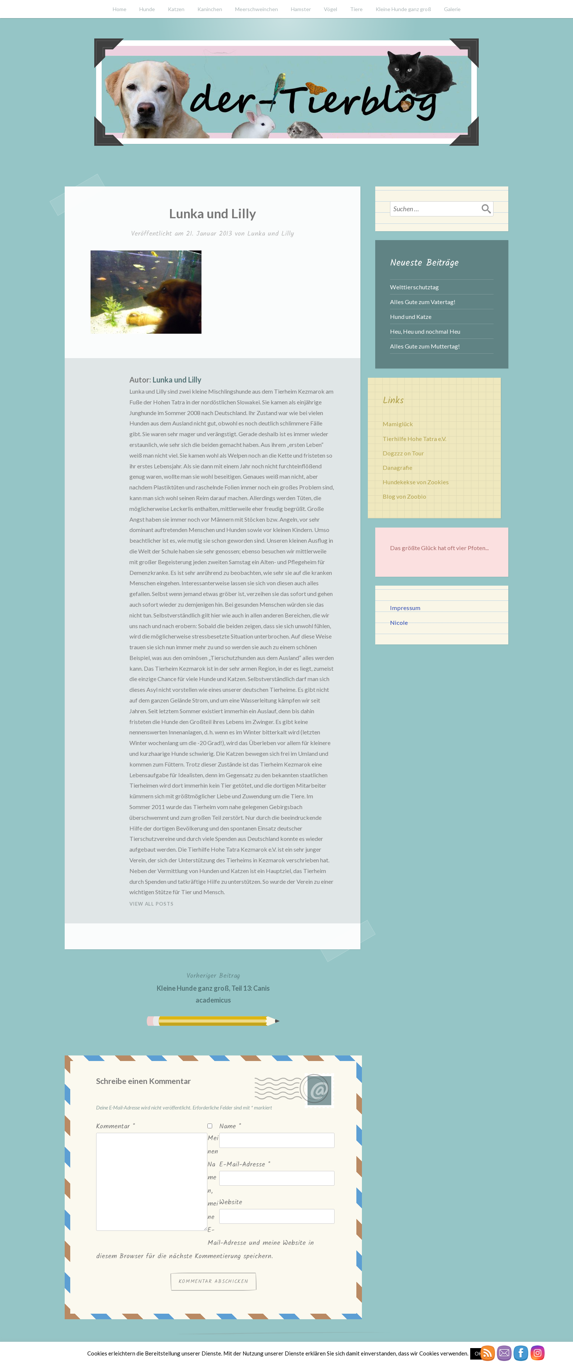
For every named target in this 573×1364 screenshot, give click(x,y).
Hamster (301, 9)
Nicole (399, 622)
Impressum (405, 607)
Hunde (147, 9)
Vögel (330, 9)
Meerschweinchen (256, 9)
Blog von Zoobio (404, 496)
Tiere (356, 9)
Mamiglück (398, 423)
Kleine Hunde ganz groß (403, 9)
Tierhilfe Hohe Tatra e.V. (414, 438)
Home (119, 9)
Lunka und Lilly (270, 234)
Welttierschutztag (414, 286)
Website (230, 1202)
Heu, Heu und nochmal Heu (425, 331)
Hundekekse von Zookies (416, 481)
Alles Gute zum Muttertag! (425, 346)
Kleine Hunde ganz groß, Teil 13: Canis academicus (213, 987)
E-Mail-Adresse (244, 1164)
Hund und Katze (410, 316)
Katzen (176, 9)
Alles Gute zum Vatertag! (422, 301)
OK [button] (478, 1354)
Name (230, 1126)
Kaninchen (209, 9)
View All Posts (151, 904)
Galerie (452, 9)
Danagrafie (397, 467)
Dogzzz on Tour (403, 453)
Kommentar (115, 1126)
